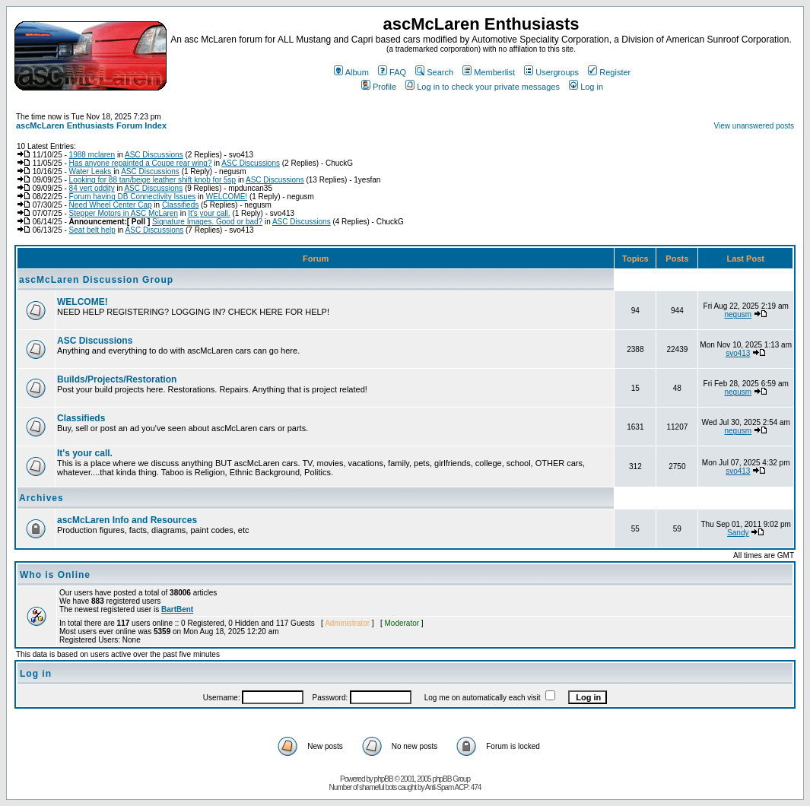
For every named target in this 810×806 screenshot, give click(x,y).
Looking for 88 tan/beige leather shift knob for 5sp (153, 180)
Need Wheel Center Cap (110, 205)
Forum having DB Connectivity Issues (132, 196)
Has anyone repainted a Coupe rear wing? (140, 163)
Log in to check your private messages (482, 86)
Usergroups (551, 72)
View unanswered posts (754, 126)
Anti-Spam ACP (446, 787)
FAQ (392, 72)
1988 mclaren (92, 155)
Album (351, 72)
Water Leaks (90, 171)
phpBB (383, 779)
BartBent (177, 609)
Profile (378, 86)
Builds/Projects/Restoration (116, 379)
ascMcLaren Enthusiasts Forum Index (91, 125)
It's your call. (209, 213)
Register (609, 72)
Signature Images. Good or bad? (207, 221)
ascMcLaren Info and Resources (127, 520)
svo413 (738, 353)
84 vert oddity (92, 188)
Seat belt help (92, 230)
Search (434, 72)
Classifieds (180, 205)
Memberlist (488, 72)
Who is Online (55, 575)
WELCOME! (226, 196)
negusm (738, 314)
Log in (586, 86)
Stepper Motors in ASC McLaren (123, 213)
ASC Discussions (154, 155)
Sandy (737, 532)
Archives (41, 498)
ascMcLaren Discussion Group (96, 279)
